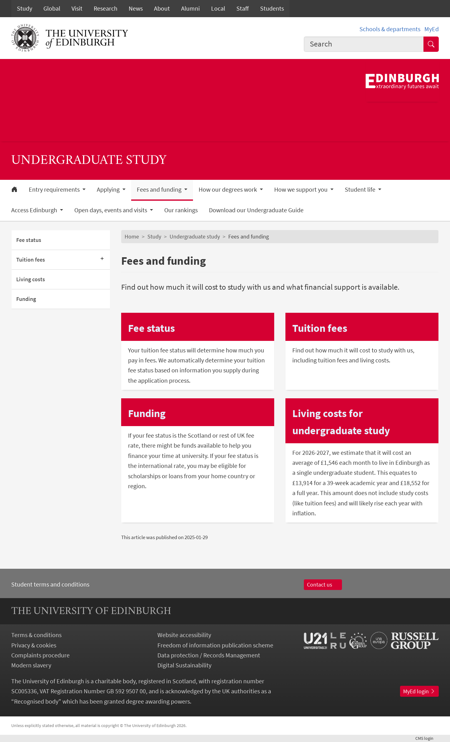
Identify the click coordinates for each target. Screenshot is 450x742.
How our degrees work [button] (228, 189)
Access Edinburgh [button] (34, 210)
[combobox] (364, 44)
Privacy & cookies (33, 645)
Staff (242, 8)
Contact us (323, 584)
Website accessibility (184, 635)
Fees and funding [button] (160, 189)
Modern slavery (31, 665)
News (136, 8)
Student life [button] (361, 189)
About (162, 8)
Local (218, 8)
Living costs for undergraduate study (341, 421)
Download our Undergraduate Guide (256, 210)
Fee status (28, 240)
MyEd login (419, 691)
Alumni (190, 8)
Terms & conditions (36, 635)
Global (51, 8)
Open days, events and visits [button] (111, 210)
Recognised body (36, 701)
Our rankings (181, 210)
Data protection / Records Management (208, 655)
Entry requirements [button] (55, 189)
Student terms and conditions (50, 584)
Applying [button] (109, 189)
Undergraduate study (195, 236)
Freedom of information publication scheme (215, 645)
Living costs (30, 279)
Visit (77, 8)
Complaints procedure (40, 655)
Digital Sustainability (184, 665)
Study (24, 8)
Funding (26, 299)
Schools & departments (389, 29)
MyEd (431, 29)
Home (132, 236)
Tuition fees (30, 259)
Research (105, 8)
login (427, 738)
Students (272, 8)
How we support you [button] (301, 189)
